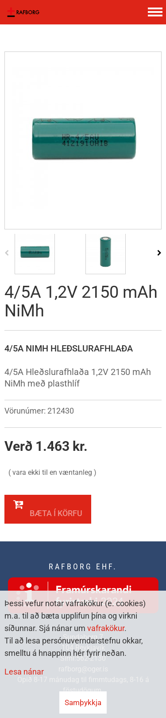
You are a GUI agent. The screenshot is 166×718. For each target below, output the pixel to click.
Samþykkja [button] (83, 702)
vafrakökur (105, 628)
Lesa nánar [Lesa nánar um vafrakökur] (24, 671)
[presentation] (6, 252)
